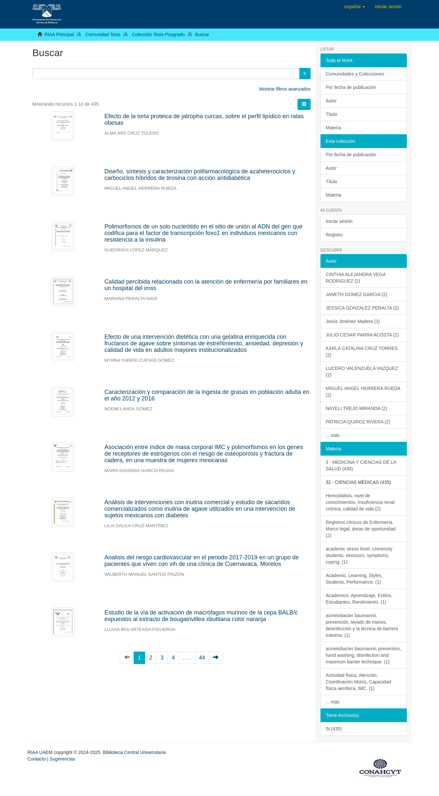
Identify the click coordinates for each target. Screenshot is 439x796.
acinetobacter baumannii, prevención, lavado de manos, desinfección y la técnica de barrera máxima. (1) (362, 625)
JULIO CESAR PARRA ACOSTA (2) (362, 334)
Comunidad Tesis (103, 34)
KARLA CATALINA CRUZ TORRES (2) (362, 351)
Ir (304, 73)
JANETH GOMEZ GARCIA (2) (356, 294)
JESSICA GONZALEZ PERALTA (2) (362, 308)
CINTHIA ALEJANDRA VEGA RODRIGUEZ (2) (356, 278)
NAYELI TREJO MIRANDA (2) (356, 408)
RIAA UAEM (41, 752)
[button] (355, 6)
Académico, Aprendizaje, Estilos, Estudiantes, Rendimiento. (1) (359, 599)
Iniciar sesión (339, 221)
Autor (331, 100)
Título (331, 114)
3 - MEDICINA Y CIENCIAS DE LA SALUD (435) (361, 465)
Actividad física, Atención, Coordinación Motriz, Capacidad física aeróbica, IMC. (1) (358, 682)
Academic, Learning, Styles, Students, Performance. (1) (354, 579)
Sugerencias (62, 759)
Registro (334, 234)
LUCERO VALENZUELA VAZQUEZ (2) (362, 371)
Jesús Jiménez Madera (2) (353, 321)
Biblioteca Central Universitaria (134, 752)
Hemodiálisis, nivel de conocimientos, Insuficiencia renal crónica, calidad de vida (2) (360, 502)
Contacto (37, 759)
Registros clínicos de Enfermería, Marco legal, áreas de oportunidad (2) (360, 529)
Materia (333, 127)
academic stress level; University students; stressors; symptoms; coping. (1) (359, 555)
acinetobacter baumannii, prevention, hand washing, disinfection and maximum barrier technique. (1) (363, 655)
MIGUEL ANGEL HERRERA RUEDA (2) (363, 392)
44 (202, 658)
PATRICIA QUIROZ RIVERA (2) (358, 421)
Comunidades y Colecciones (355, 73)
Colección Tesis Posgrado (158, 34)
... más (333, 435)
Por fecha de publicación (351, 87)
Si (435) (334, 728)
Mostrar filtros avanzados (285, 89)
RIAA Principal (59, 34)
